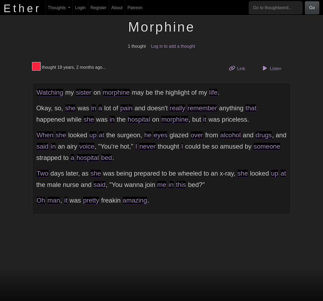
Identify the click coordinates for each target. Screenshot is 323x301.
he (148, 135)
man (53, 200)
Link (239, 68)
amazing (135, 200)
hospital (139, 119)
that (250, 108)
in (93, 108)
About (117, 7)
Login (80, 7)
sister (83, 92)
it (204, 119)
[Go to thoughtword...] (276, 8)
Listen (271, 68)
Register (98, 7)
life (213, 92)
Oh (41, 200)
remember (202, 108)
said (42, 146)
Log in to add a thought (173, 46)
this (181, 184)
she (70, 108)
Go (312, 7)
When (45, 135)
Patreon (134, 7)
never (147, 146)
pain (126, 108)
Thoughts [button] (57, 7)
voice (86, 146)
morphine (116, 92)
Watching (50, 92)
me (161, 184)
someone (267, 146)
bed (106, 157)
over (197, 135)
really (177, 108)
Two (42, 173)
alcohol (230, 135)
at (101, 135)
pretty (91, 200)
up (93, 135)
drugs (264, 135)
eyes (160, 135)
